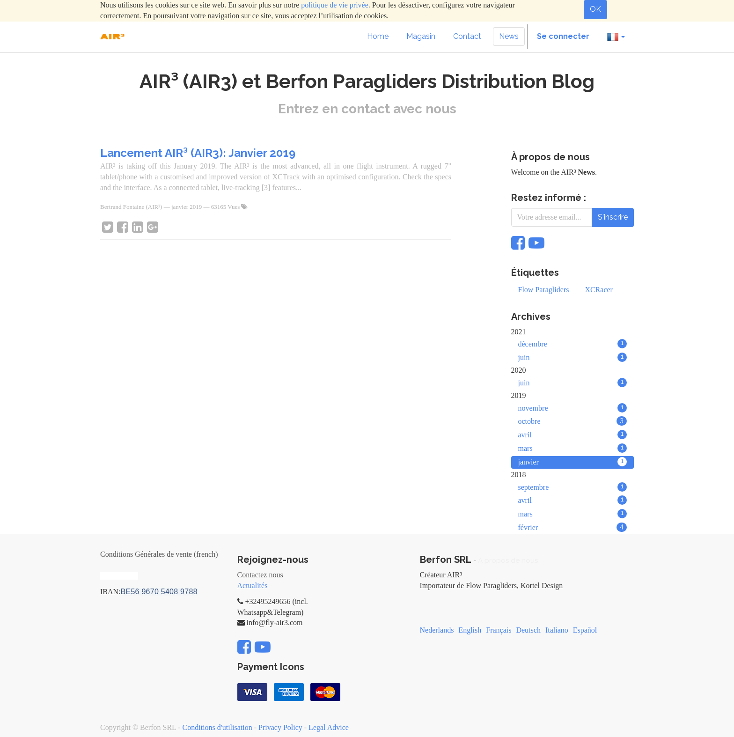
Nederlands (437, 630)
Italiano (556, 630)
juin (572, 357)
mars (572, 448)
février (572, 527)
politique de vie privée (334, 5)
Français (498, 630)
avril (572, 434)
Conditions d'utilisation (217, 727)
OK (595, 9)
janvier (572, 461)
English (469, 630)
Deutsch (528, 630)
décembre (572, 343)
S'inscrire (613, 217)
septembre (572, 487)
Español (585, 630)
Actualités (252, 586)
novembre (572, 408)
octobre (572, 421)
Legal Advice (328, 727)
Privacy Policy (280, 727)
